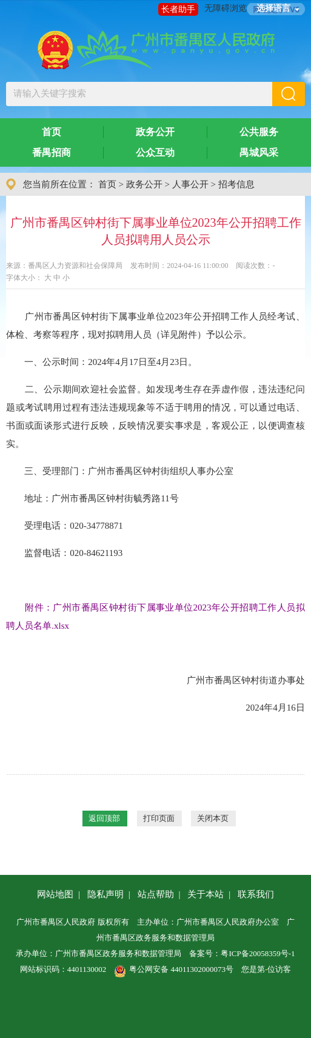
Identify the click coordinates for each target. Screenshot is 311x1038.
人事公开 (190, 184)
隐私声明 (105, 894)
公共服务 (258, 132)
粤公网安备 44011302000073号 (173, 969)
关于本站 (205, 894)
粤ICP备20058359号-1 (258, 953)
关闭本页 (213, 818)
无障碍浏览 (225, 8)
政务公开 (155, 132)
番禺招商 (51, 152)
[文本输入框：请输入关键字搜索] (139, 94)
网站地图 (55, 894)
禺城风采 (258, 152)
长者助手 (178, 9)
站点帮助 (156, 894)
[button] (288, 94)
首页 (51, 132)
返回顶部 (104, 818)
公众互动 (155, 152)
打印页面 (159, 818)
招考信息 (236, 184)
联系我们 (256, 894)
